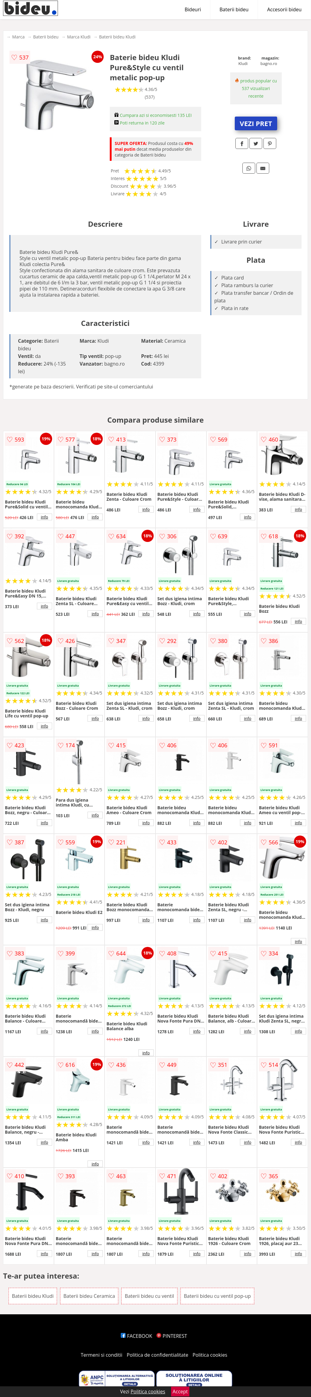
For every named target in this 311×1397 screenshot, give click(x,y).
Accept (180, 1391)
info (44, 517)
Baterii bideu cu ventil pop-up (217, 1296)
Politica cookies (210, 1355)
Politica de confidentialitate (157, 1355)
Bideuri (192, 9)
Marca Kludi (79, 37)
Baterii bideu (234, 9)
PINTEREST (171, 1336)
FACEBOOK (136, 1336)
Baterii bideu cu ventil (149, 1296)
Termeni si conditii (102, 1355)
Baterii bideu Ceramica (89, 1296)
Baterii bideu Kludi (117, 37)
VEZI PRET (256, 123)
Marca (18, 37)
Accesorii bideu (284, 9)
